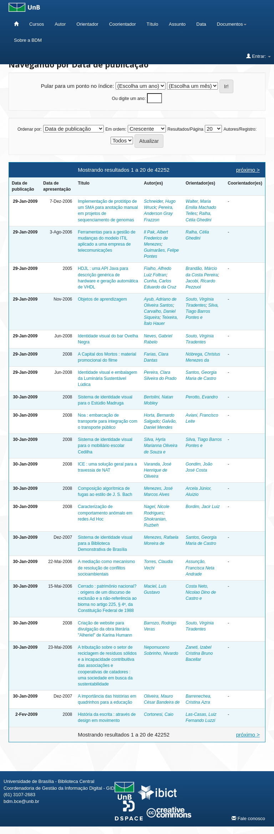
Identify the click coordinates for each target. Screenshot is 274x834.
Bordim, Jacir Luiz (202, 506)
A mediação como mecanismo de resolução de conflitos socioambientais (106, 567)
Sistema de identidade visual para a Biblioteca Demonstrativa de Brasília (105, 543)
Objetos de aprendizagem (102, 299)
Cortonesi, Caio (158, 714)
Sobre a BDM (28, 40)
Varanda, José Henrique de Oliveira (157, 470)
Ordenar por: (29, 129)
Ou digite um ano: (129, 98)
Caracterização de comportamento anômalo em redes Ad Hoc (105, 512)
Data (201, 24)
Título (152, 24)
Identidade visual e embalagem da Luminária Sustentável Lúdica (107, 378)
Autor (60, 24)
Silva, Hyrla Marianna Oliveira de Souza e (160, 445)
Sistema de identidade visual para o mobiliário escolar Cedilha (105, 445)
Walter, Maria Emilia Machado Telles (201, 207)
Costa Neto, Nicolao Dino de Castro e (201, 592)
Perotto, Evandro (202, 397)
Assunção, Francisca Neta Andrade (200, 567)
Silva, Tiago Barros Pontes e (202, 311)
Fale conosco (248, 818)
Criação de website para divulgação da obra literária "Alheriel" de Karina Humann (105, 629)
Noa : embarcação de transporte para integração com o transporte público (107, 421)
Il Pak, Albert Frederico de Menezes (156, 238)
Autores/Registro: (240, 129)
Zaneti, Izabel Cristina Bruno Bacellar (199, 653)
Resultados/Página (185, 129)
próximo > (248, 170)
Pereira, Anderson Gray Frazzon (158, 213)
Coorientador (122, 24)
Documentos (232, 24)
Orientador (87, 24)
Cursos (36, 24)
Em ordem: (115, 129)
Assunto (177, 24)
